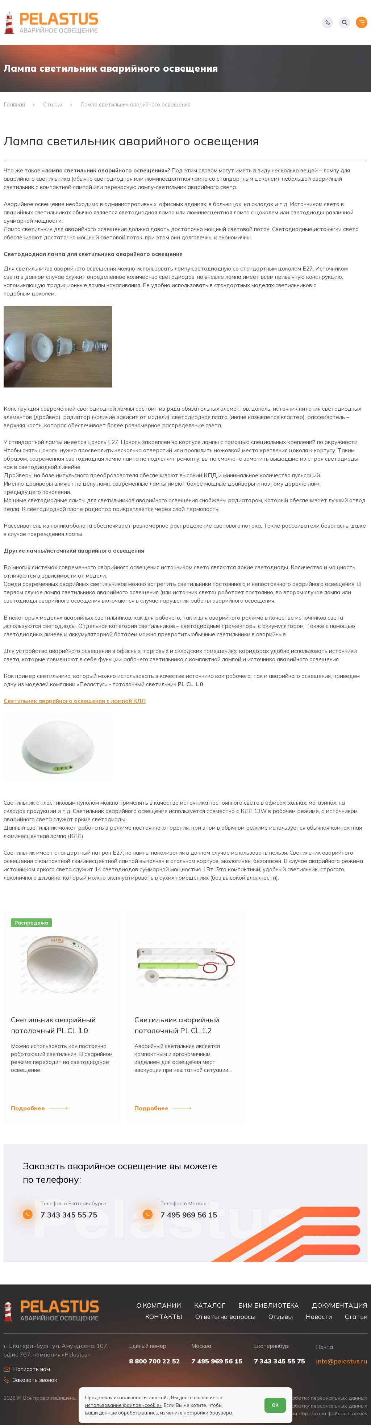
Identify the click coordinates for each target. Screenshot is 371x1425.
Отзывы (280, 1316)
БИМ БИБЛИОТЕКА (268, 1305)
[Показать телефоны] (327, 22)
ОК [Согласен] (275, 1405)
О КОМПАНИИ (159, 1305)
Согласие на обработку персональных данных (308, 1406)
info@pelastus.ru (341, 1361)
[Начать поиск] (344, 22)
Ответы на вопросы (225, 1316)
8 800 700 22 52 (154, 1361)
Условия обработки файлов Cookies (321, 1414)
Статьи (356, 1316)
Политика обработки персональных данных (312, 1398)
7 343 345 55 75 (69, 1215)
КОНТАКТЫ (163, 1316)
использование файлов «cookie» (123, 1405)
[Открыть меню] (361, 22)
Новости (319, 1316)
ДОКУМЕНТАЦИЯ (339, 1305)
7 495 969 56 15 (189, 1215)
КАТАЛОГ (209, 1305)
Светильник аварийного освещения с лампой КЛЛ (75, 700)
